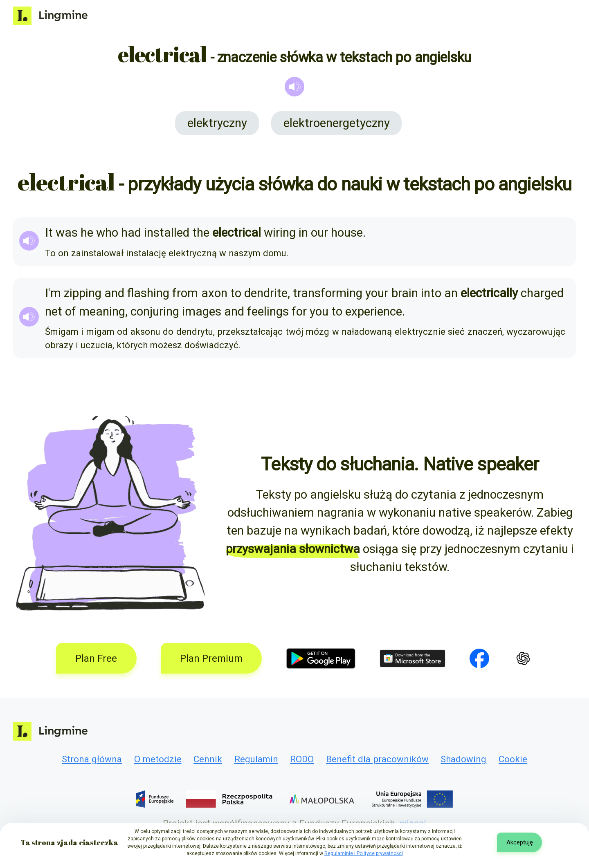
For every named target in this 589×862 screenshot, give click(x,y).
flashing (148, 293)
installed (166, 233)
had (131, 233)
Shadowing (463, 759)
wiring (280, 233)
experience (373, 311)
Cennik (207, 759)
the (200, 233)
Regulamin (256, 759)
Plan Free (96, 658)
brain (404, 293)
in (303, 233)
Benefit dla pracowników (377, 759)
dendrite (266, 293)
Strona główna (92, 759)
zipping (82, 293)
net (53, 311)
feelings (268, 311)
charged (542, 293)
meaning (102, 311)
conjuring (154, 311)
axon (214, 293)
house (347, 233)
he (87, 233)
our (319, 233)
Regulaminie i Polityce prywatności (363, 853)
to (235, 293)
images (201, 311)
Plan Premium (211, 658)
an (451, 293)
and (114, 293)
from (185, 293)
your (376, 293)
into (431, 293)
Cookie (513, 759)
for (299, 311)
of (70, 311)
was (67, 233)
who (107, 233)
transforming (327, 293)
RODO (302, 759)
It (49, 233)
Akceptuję (519, 842)
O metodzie (158, 759)
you (319, 311)
